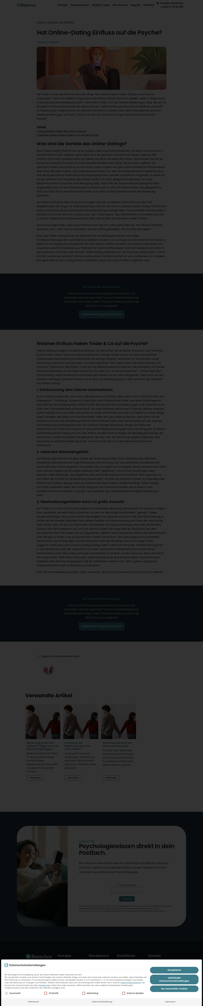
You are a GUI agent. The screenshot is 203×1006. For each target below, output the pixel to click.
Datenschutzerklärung (131, 982)
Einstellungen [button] (44, 985)
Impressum (170, 1001)
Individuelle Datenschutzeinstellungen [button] (174, 979)
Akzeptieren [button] (174, 970)
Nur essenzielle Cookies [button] (174, 988)
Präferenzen (33, 1001)
